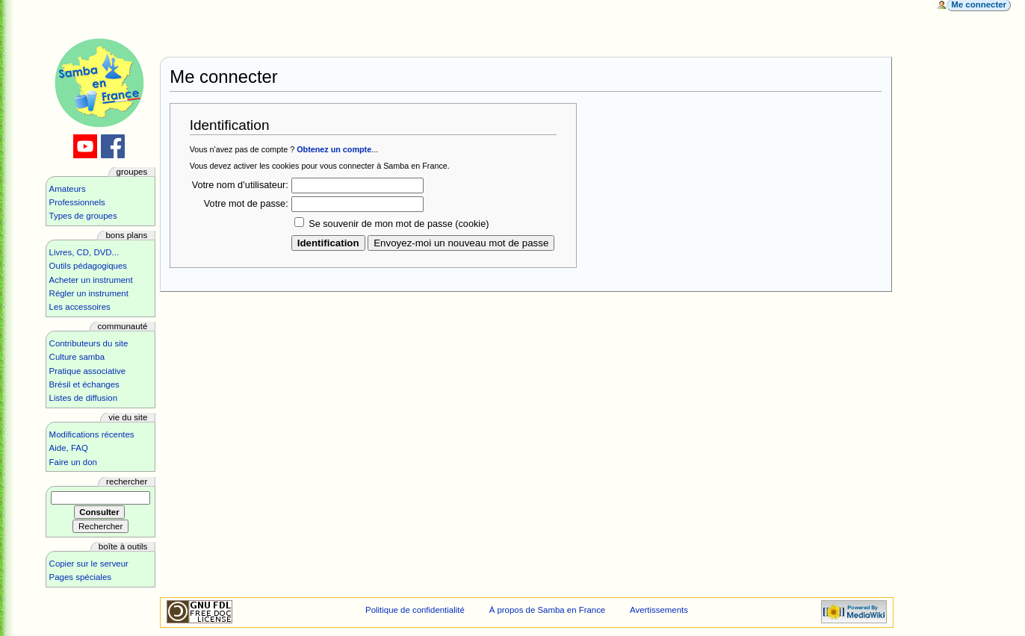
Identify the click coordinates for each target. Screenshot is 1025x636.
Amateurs (67, 188)
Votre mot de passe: (246, 204)
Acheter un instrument (91, 279)
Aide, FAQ (68, 447)
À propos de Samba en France (547, 609)
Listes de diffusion (83, 397)
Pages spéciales (80, 577)
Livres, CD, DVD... (84, 252)
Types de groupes (83, 215)
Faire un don (73, 462)
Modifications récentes (91, 434)
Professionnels (77, 202)
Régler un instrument (88, 293)
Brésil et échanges (84, 384)
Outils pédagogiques (88, 265)
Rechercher (126, 481)
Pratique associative (87, 371)
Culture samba (77, 356)
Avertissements (659, 609)
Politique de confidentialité (415, 609)
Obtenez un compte (334, 149)
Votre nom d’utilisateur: (240, 185)
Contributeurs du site (88, 343)
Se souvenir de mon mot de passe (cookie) (399, 224)
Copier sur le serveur (88, 563)
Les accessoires (80, 306)
